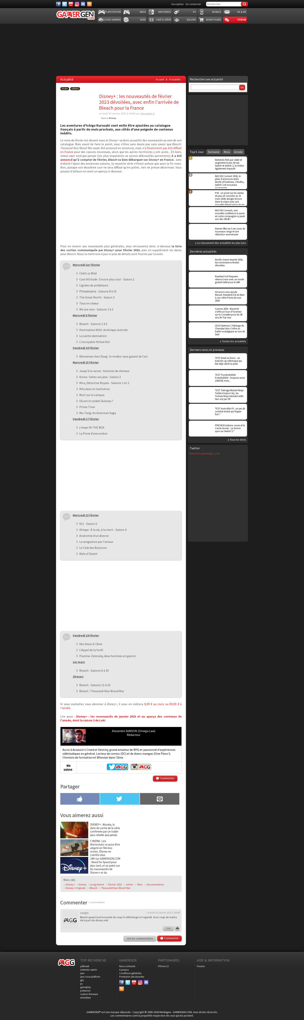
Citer (168, 928)
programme (97, 884)
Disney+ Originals (76, 888)
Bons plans (213, 19)
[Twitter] (64, 4)
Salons (191, 19)
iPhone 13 (163, 966)
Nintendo (164, 12)
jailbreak (84, 966)
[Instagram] (77, 4)
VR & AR (241, 12)
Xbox (143, 12)
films (140, 884)
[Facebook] (58, 4)
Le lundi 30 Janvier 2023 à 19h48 (163, 912)
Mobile (216, 12)
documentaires (155, 884)
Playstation (113, 12)
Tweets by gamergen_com (204, 453)
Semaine (213, 152)
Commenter (167, 778)
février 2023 (115, 884)
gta (82, 980)
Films (65, 88)
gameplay (85, 987)
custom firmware (89, 994)
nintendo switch (88, 969)
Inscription (177, 4)
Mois (227, 152)
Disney (82, 884)
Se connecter (193, 4)
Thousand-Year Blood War (115, 888)
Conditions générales (130, 973)
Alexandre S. (148, 113)
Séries (75, 88)
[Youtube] (70, 4)
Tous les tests (238, 439)
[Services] (89, 4)
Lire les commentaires (140, 938)
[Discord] (83, 4)
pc (81, 983)
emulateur (85, 997)
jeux (82, 973)
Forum (242, 19)
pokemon (85, 990)
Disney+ (70, 884)
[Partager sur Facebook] (80, 799)
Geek (143, 19)
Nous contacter (127, 966)
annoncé (66, 160)
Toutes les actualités (234, 341)
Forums (201, 966)
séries (129, 884)
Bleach (93, 888)
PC (194, 12)
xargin (84, 913)
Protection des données (131, 976)
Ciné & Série (163, 19)
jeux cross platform (90, 976)
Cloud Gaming (112, 19)
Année (238, 152)
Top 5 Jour (197, 152)
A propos (124, 969)
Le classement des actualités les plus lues (221, 243)
